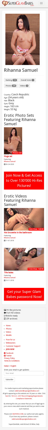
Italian (6, 366)
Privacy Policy (9, 358)
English (13, 366)
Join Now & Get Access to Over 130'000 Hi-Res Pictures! (24, 180)
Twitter (8, 356)
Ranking (11, 80)
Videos (24, 86)
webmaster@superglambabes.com (27, 391)
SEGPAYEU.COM (17, 414)
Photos (11, 86)
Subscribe (9, 379)
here (6, 396)
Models (9, 335)
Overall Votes (27, 80)
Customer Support (13, 346)
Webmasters (10, 343)
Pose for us (10, 340)
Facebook (8, 353)
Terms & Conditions (11, 361)
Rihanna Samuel (9, 161)
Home (8, 326)
